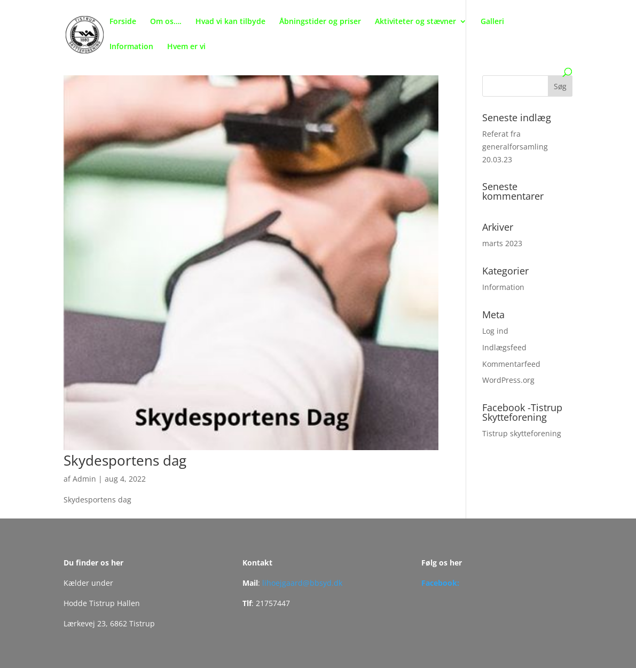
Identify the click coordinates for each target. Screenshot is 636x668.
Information (131, 47)
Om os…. (166, 22)
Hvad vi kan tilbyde (230, 22)
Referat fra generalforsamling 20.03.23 (515, 146)
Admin (84, 479)
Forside (122, 22)
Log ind (495, 331)
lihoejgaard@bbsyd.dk (302, 583)
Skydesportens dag (125, 460)
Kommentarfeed (511, 364)
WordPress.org (508, 380)
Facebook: (440, 583)
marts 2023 (502, 243)
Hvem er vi (186, 47)
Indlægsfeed (504, 347)
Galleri (492, 22)
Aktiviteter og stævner (415, 22)
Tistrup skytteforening (521, 433)
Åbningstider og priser (320, 22)
